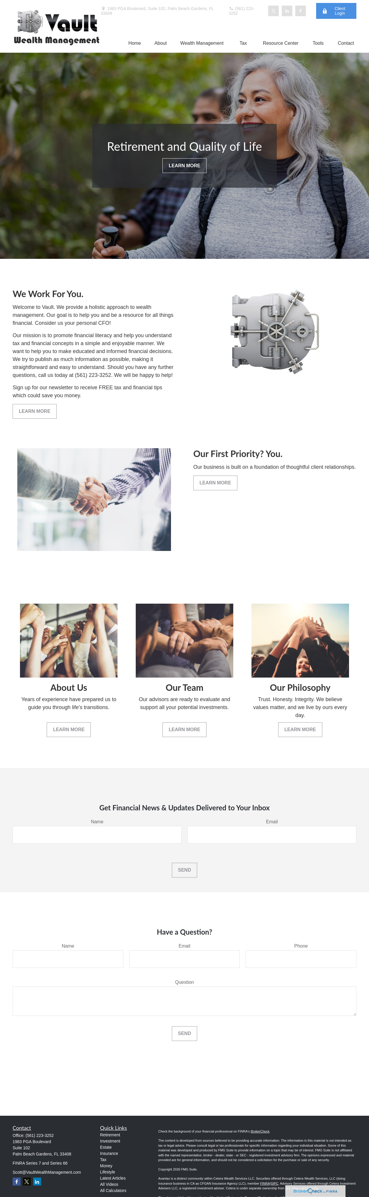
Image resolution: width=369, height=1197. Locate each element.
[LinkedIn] (287, 11)
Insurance (109, 1153)
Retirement (110, 1135)
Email (272, 821)
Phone (301, 945)
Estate (106, 1147)
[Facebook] (300, 11)
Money (106, 1165)
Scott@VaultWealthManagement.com (47, 1172)
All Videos (109, 1184)
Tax (103, 1159)
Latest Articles (113, 1178)
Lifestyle (107, 1172)
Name (97, 821)
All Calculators (113, 1190)
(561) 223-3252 (241, 11)
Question (184, 982)
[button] (134, 43)
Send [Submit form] (184, 869)
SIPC (275, 1183)
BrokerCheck (260, 1131)
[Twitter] (273, 11)
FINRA (265, 1183)
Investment (110, 1141)
